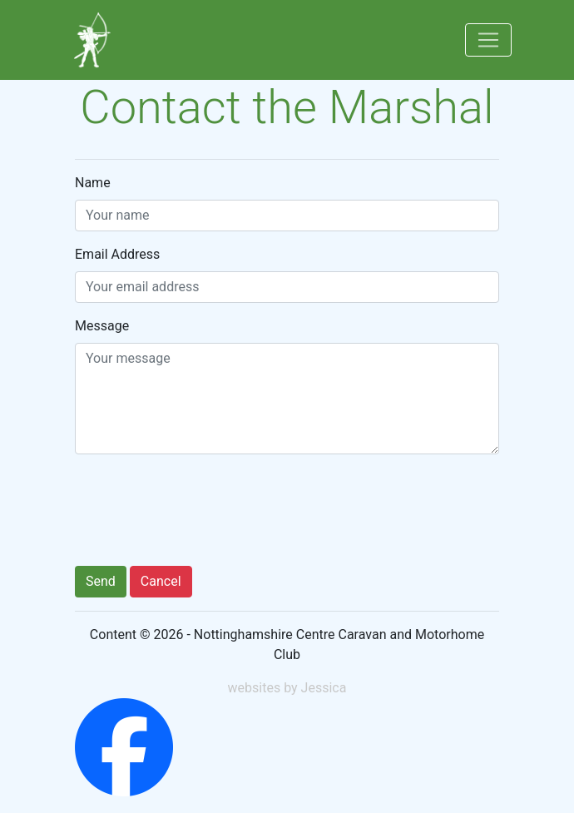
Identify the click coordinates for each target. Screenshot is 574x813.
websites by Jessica (287, 688)
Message (102, 326)
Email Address (117, 254)
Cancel (161, 581)
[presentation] (201, 513)
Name (93, 183)
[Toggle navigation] (488, 40)
